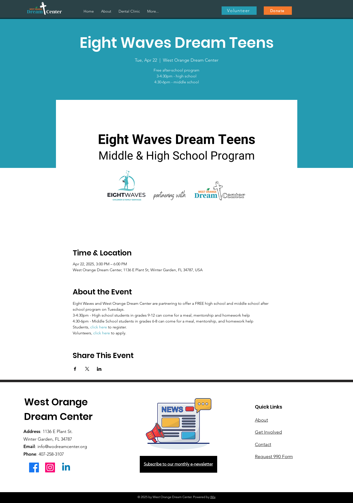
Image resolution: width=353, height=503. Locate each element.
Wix (212, 497)
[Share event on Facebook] (75, 369)
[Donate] (278, 10)
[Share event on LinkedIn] (99, 369)
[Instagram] (50, 467)
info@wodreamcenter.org (62, 446)
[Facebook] (34, 467)
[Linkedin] (66, 467)
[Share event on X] (87, 369)
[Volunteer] (239, 10)
